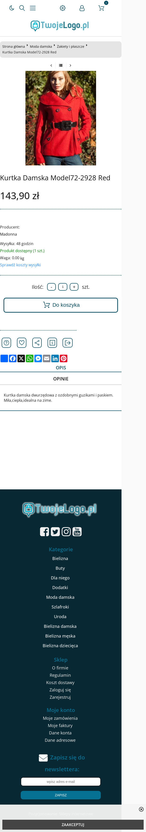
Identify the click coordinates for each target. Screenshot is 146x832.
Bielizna (72, 559)
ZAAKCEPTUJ (73, 824)
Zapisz (73, 796)
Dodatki (72, 588)
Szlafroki (72, 608)
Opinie (71, 379)
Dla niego (72, 579)
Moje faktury (72, 726)
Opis (71, 368)
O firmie (72, 669)
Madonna (9, 234)
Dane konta (72, 734)
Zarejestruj (72, 698)
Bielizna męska (72, 637)
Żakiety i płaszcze (72, 46)
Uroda (72, 618)
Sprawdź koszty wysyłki (21, 264)
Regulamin (72, 676)
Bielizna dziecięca (72, 647)
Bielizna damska (72, 627)
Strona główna (15, 46)
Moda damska (42, 46)
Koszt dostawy (72, 683)
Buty (72, 569)
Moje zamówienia (72, 719)
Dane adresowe (72, 741)
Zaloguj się (72, 691)
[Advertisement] (73, 455)
